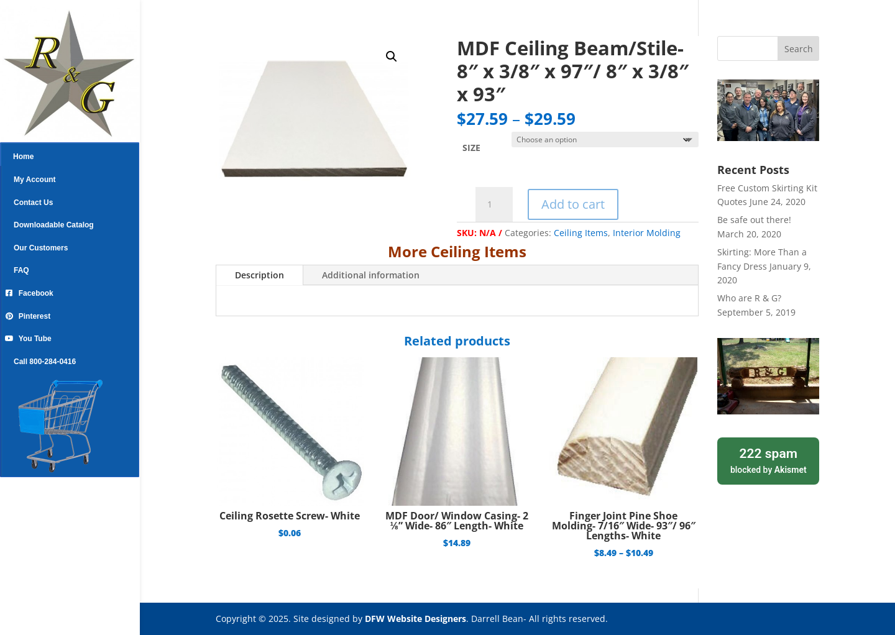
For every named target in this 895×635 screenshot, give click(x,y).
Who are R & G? (749, 298)
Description (259, 275)
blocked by (768, 460)
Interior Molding (647, 233)
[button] (391, 56)
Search (798, 49)
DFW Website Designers (415, 618)
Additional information (371, 275)
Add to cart (573, 204)
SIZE (471, 147)
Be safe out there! (754, 220)
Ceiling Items (581, 233)
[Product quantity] (494, 204)
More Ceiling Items (457, 251)
